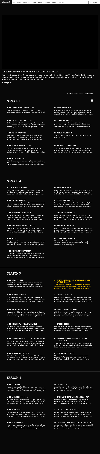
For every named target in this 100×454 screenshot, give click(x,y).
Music (30, 2)
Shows (14, 2)
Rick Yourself (47, 2)
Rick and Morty (61, 2)
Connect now (89, 93)
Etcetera (54, 2)
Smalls (34, 2)
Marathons (19, 2)
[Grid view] (92, 100)
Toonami (25, 2)
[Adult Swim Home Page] (6, 2)
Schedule (40, 2)
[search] (97, 2)
